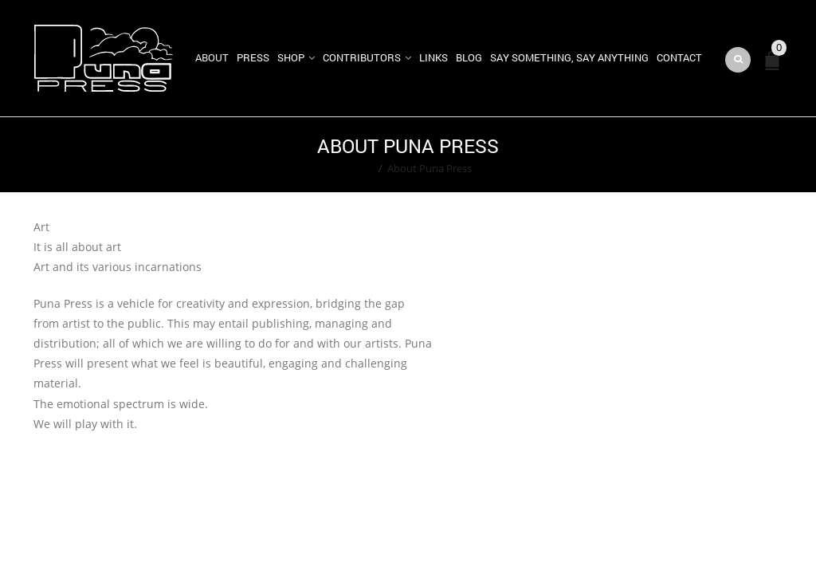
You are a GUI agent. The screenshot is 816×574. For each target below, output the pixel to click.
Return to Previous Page (721, 154)
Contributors (362, 57)
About (212, 57)
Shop (290, 57)
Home (359, 168)
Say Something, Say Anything (569, 57)
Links (433, 57)
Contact (679, 57)
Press (253, 57)
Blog (469, 57)
